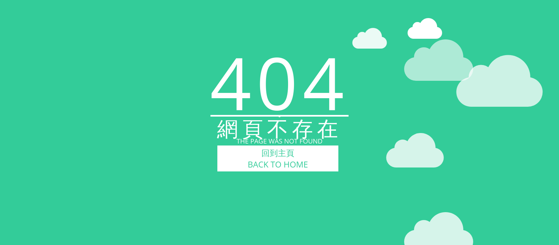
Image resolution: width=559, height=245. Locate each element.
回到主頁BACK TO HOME (278, 158)
